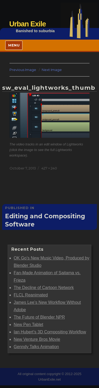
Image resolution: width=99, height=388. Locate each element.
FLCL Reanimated (31, 295)
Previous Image (23, 70)
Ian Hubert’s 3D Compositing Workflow (50, 332)
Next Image (52, 70)
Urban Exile (27, 24)
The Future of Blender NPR (39, 317)
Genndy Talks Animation (36, 346)
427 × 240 (49, 168)
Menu (14, 45)
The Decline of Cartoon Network (44, 287)
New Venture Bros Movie (37, 339)
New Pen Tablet (28, 324)
